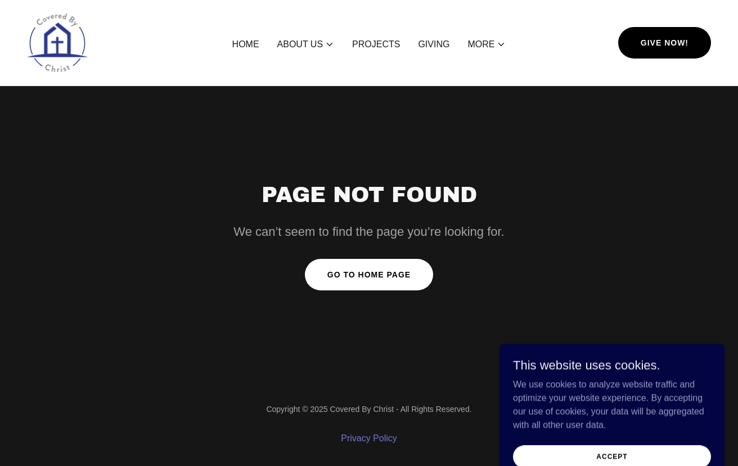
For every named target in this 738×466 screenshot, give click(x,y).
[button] (306, 44)
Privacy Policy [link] (369, 438)
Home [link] (245, 44)
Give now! (664, 42)
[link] (57, 42)
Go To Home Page (369, 274)
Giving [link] (433, 44)
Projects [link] (376, 44)
